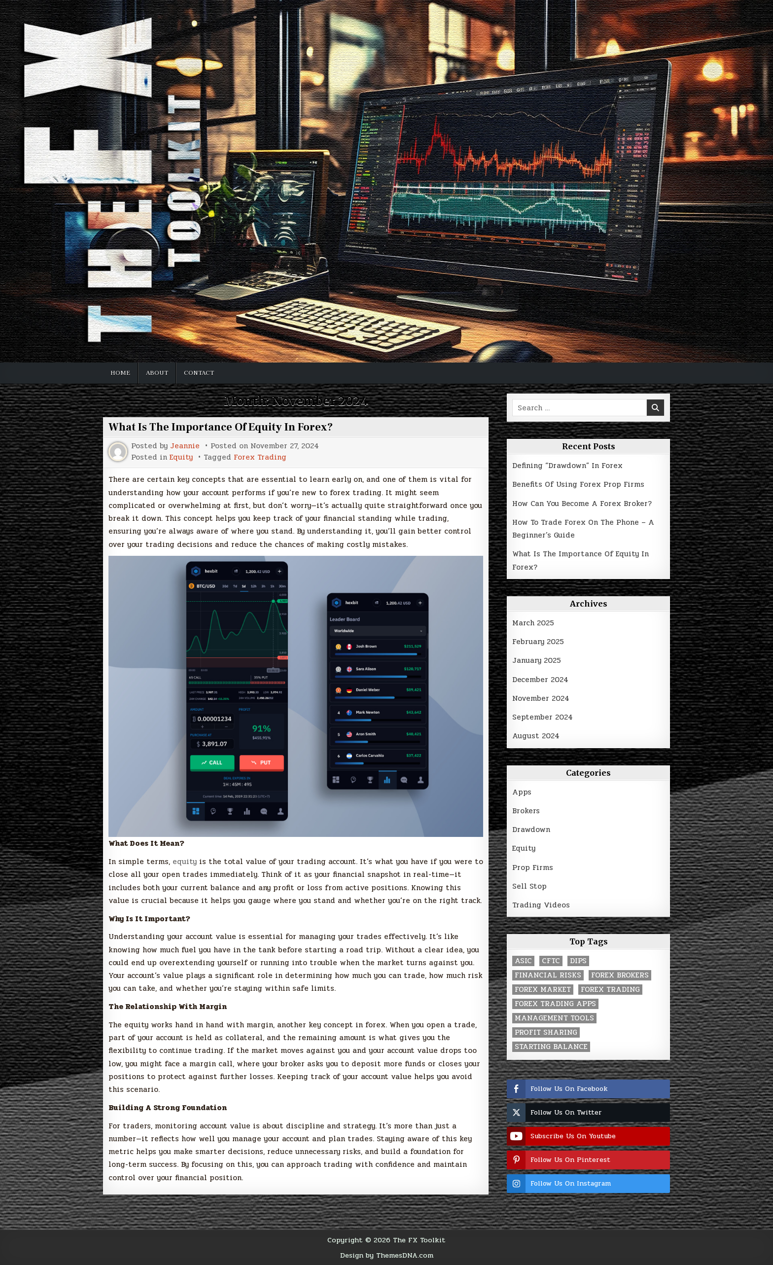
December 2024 (540, 680)
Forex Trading (260, 457)
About (157, 373)
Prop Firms (532, 867)
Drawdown (531, 829)
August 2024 (536, 736)
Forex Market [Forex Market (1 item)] (543, 989)
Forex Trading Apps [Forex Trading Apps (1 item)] (555, 1004)
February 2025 (538, 642)
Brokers (526, 811)
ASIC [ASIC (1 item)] (523, 961)
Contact (199, 373)
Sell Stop (529, 886)
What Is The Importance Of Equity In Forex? (220, 427)
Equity (181, 457)
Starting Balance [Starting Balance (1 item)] (551, 1047)
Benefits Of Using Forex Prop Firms (578, 484)
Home (120, 373)
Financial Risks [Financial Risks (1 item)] (548, 975)
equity (185, 861)
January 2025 (536, 660)
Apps (521, 792)
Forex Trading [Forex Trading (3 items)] (610, 989)
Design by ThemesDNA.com (386, 1255)
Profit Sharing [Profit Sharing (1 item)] (546, 1032)
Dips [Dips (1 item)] (578, 961)
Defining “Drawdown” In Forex (567, 465)
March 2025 (533, 623)
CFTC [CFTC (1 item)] (551, 961)
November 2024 (540, 698)
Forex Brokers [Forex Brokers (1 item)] (620, 975)
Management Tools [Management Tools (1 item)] (554, 1018)
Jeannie (185, 446)
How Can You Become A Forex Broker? (582, 503)
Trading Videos (541, 905)
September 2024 (542, 717)
